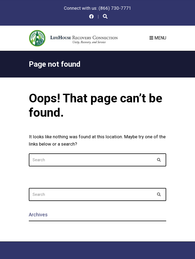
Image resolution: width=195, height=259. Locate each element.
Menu (157, 38)
